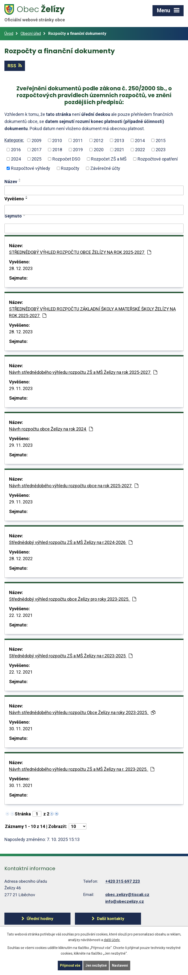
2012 (98, 140)
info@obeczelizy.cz (124, 901)
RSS (15, 65)
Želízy (37, 13)
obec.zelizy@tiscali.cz (127, 894)
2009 (36, 140)
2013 (119, 140)
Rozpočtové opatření (158, 159)
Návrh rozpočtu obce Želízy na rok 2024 (51, 429)
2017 (36, 149)
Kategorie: (14, 140)
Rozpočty (70, 168)
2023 (160, 149)
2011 (78, 140)
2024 (16, 159)
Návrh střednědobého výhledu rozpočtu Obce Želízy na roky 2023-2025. (82, 712)
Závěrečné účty (105, 168)
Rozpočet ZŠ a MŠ (109, 159)
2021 (119, 149)
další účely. (112, 940)
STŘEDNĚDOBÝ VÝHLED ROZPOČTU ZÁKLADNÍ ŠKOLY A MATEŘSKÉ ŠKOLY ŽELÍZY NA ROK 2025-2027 (92, 312)
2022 (140, 149)
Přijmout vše (70, 965)
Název (10, 181)
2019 (78, 149)
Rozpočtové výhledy (30, 168)
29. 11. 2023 (21, 388)
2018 (57, 149)
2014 (140, 140)
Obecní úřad (31, 33)
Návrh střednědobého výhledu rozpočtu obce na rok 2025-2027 (73, 485)
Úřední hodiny (40, 918)
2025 (36, 159)
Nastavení (120, 965)
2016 (16, 149)
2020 (99, 149)
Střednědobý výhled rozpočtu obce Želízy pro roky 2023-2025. (72, 599)
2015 (160, 140)
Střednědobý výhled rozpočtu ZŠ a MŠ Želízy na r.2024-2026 (70, 542)
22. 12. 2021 (21, 615)
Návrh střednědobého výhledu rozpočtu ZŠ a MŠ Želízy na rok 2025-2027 (83, 372)
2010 (57, 140)
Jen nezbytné (96, 965)
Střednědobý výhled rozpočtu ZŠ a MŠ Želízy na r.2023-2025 (70, 655)
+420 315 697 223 (122, 881)
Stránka (23, 813)
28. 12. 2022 (21, 558)
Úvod (8, 33)
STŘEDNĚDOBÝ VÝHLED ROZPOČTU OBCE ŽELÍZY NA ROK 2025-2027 (80, 252)
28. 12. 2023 (21, 268)
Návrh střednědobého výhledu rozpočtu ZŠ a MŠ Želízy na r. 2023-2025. (81, 769)
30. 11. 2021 (21, 728)
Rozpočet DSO (66, 159)
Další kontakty (110, 918)
